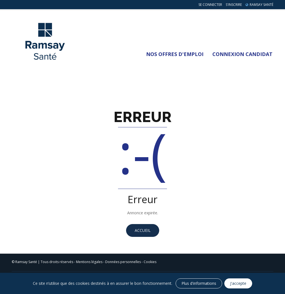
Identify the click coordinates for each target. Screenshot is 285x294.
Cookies (150, 261)
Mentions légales (89, 261)
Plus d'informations (198, 283)
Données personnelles (123, 261)
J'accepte (238, 283)
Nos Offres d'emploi (174, 54)
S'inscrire (234, 4)
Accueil (143, 230)
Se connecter (210, 4)
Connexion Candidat (242, 54)
